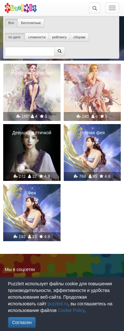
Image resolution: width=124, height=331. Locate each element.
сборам (79, 37)
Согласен (22, 322)
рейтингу (59, 37)
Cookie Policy (71, 310)
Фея (32, 192)
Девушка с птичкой (31, 132)
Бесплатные (31, 23)
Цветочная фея (92, 72)
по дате (15, 37)
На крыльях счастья (32, 72)
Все (11, 23)
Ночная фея (92, 132)
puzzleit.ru (58, 303)
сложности (37, 37)
